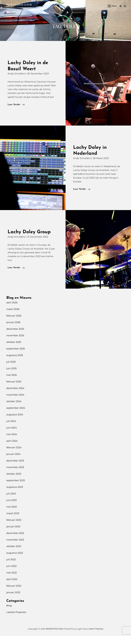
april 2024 (12, 440)
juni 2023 (11, 500)
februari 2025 (13, 381)
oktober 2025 (13, 342)
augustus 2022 (14, 552)
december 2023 (15, 460)
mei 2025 (11, 375)
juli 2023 (11, 493)
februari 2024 (14, 447)
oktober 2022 (13, 546)
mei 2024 (11, 434)
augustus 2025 (14, 355)
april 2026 (11, 302)
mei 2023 (11, 506)
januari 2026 (13, 322)
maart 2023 (12, 513)
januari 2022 (13, 592)
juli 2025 (11, 361)
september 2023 (15, 480)
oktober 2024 (13, 401)
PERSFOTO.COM (19, 4)
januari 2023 (13, 526)
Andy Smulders (16, 73)
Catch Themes (95, 629)
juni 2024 (11, 427)
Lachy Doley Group (29, 232)
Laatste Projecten (16, 612)
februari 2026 (13, 315)
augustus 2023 (14, 487)
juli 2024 (11, 421)
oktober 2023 (13, 473)
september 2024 (15, 408)
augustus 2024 (14, 414)
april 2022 (11, 579)
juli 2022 (11, 559)
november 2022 (15, 539)
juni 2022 (11, 566)
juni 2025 (11, 368)
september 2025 (15, 348)
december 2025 (15, 329)
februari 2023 (13, 520)
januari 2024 (13, 454)
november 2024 (15, 394)
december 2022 (15, 533)
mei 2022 (11, 572)
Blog (9, 605)
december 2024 (15, 388)
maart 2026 (12, 309)
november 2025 (15, 335)
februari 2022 (13, 585)
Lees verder (16, 105)
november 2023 (15, 467)
